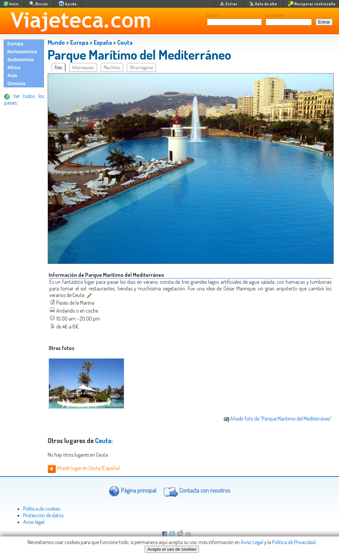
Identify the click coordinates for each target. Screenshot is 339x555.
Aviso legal (33, 522)
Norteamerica (22, 51)
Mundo (56, 42)
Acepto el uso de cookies (171, 549)
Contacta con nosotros (196, 491)
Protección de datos (43, 515)
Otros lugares (141, 67)
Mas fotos (112, 67)
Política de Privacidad (293, 542)
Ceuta (124, 42)
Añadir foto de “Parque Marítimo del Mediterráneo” (278, 418)
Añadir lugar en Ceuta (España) (84, 468)
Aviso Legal (252, 542)
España (103, 42)
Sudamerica (20, 59)
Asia (12, 75)
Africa (14, 67)
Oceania (16, 83)
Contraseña (275, 15)
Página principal (132, 491)
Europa (15, 43)
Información (83, 67)
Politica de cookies (41, 508)
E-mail (212, 15)
